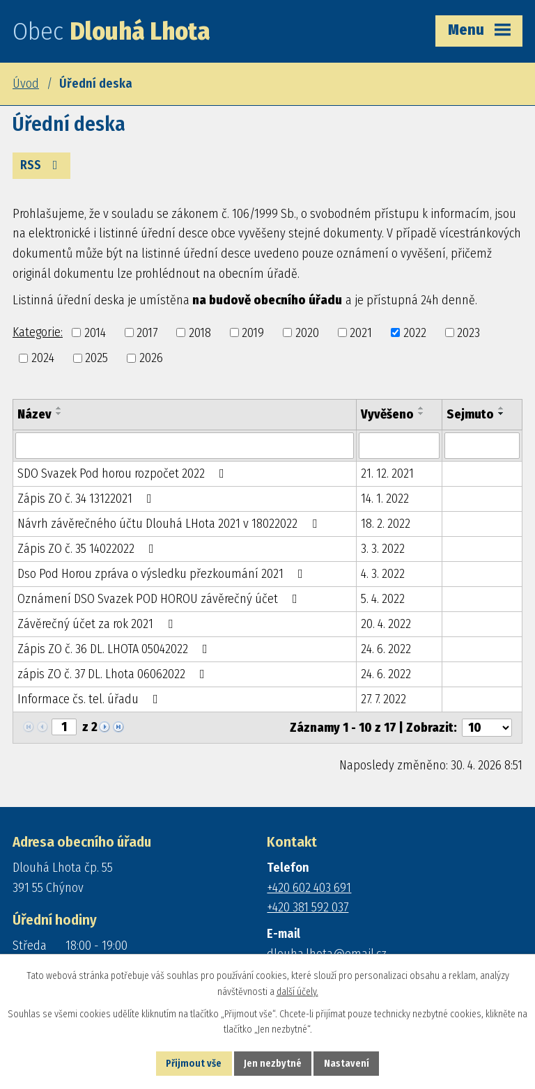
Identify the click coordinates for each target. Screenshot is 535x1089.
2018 (200, 332)
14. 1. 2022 (385, 498)
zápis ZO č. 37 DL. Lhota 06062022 (113, 674)
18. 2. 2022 (385, 523)
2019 (253, 332)
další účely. (297, 992)
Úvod (26, 83)
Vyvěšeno (387, 414)
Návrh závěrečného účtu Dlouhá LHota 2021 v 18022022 (170, 523)
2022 (414, 332)
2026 (151, 358)
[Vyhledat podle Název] (184, 445)
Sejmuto (470, 414)
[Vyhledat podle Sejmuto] (482, 445)
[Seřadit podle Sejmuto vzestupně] (501, 408)
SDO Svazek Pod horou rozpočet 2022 (123, 473)
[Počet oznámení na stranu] (487, 728)
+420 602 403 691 (309, 887)
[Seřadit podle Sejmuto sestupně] (501, 413)
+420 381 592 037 (307, 907)
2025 (96, 358)
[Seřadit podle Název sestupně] (59, 413)
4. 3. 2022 (383, 573)
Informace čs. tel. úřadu (90, 699)
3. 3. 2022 (383, 548)
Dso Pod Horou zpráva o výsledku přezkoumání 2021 (163, 573)
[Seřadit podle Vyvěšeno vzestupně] (421, 408)
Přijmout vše (194, 1064)
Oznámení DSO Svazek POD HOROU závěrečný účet (160, 598)
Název (34, 414)
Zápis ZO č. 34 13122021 (87, 498)
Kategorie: (38, 332)
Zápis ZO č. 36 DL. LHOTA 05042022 (115, 649)
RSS (41, 165)
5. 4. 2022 (383, 598)
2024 (42, 358)
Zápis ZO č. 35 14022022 (88, 548)
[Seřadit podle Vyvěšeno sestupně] (421, 413)
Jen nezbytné (273, 1064)
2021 (361, 332)
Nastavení (346, 1064)
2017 (147, 332)
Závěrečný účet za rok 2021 (97, 624)
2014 (95, 332)
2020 (307, 332)
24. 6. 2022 (386, 649)
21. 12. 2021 (387, 473)
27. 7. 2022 (383, 699)
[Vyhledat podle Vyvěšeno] (399, 445)
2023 (468, 332)
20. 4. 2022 (386, 624)
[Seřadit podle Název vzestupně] (59, 408)
